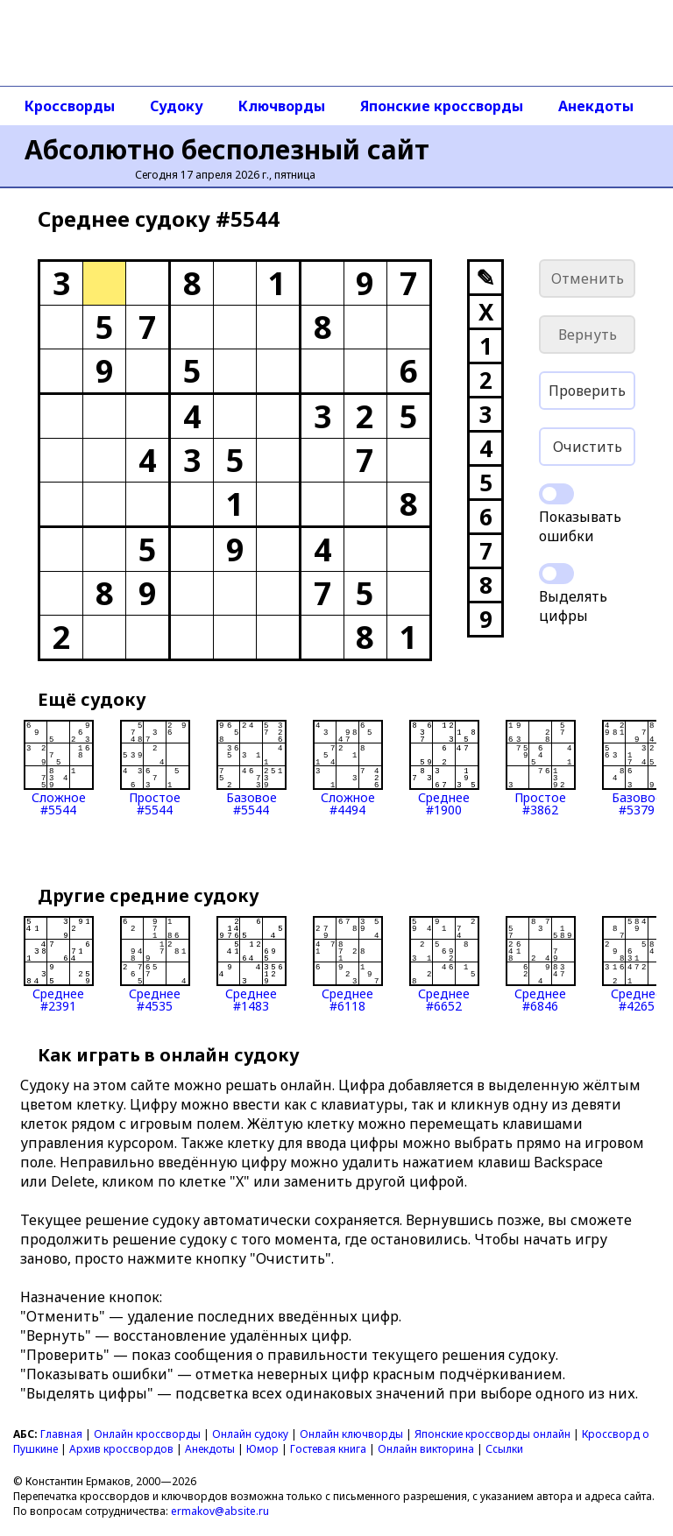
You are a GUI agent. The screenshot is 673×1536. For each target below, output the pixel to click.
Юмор (262, 1448)
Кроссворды (70, 106)
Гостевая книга (328, 1448)
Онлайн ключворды (351, 1434)
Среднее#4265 (637, 964)
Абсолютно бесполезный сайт (227, 149)
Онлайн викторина (426, 1448)
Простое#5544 (155, 768)
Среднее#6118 (348, 964)
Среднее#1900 (444, 768)
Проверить (587, 390)
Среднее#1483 (251, 964)
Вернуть (587, 334)
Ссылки (504, 1448)
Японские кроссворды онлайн (492, 1434)
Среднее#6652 (444, 964)
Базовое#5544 (251, 768)
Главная (61, 1434)
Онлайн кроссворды (147, 1434)
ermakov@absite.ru (220, 1511)
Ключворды (281, 106)
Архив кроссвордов (121, 1448)
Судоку (176, 106)
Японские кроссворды (441, 106)
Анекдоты (596, 106)
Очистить (587, 446)
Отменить (587, 278)
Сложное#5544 (59, 768)
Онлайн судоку (250, 1434)
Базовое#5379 (637, 768)
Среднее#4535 (155, 964)
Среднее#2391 (59, 964)
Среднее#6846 (541, 964)
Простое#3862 (541, 768)
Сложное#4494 (348, 768)
